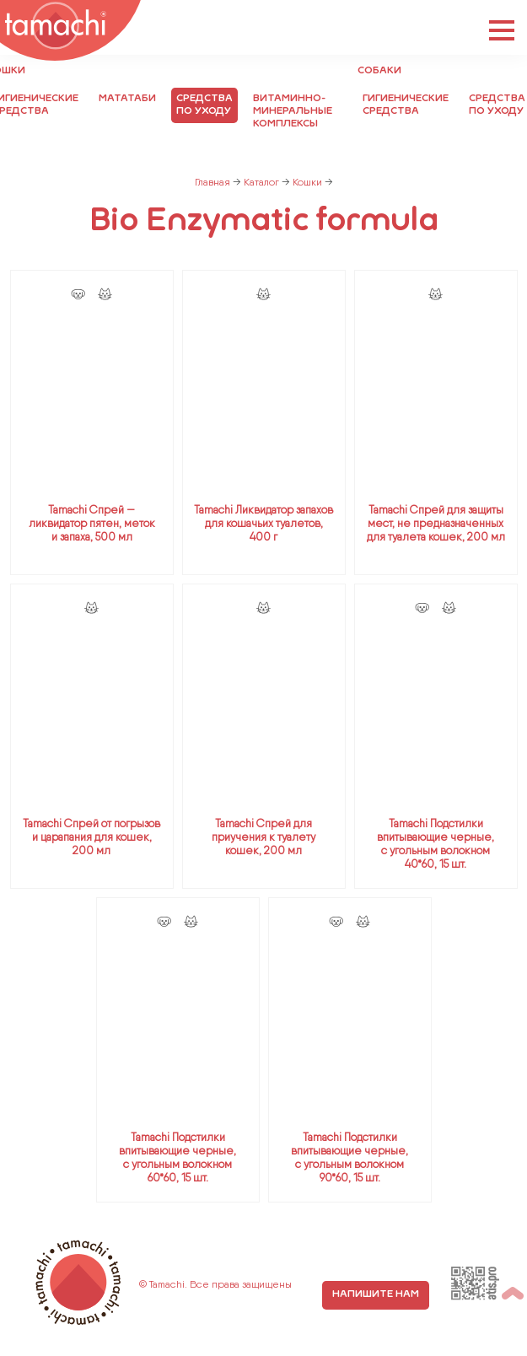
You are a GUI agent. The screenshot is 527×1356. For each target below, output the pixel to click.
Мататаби (127, 99)
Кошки (307, 182)
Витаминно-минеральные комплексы (292, 111)
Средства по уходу (204, 105)
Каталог (261, 182)
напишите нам (375, 1294)
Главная (212, 182)
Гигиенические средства (406, 105)
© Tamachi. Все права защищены (215, 1284)
